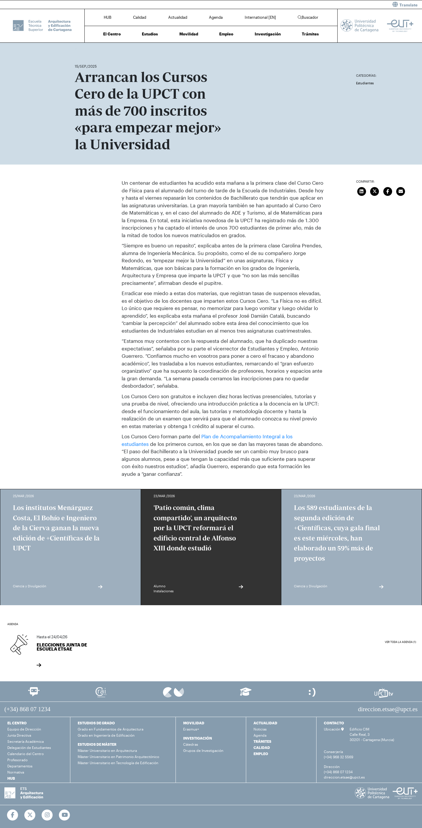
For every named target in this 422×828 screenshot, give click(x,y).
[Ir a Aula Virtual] (245, 694)
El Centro (112, 34)
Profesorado (17, 760)
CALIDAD (261, 747)
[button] (318, 4)
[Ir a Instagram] (47, 815)
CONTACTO (334, 723)
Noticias (260, 729)
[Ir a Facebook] (12, 815)
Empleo (226, 34)
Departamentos (20, 766)
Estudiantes (365, 83)
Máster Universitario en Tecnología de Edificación (118, 763)
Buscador (308, 17)
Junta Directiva (19, 735)
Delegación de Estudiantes (29, 747)
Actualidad (177, 17)
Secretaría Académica (25, 741)
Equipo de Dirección (24, 729)
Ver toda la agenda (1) (400, 642)
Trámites (310, 34)
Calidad (139, 17)
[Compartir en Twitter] (374, 191)
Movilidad (188, 34)
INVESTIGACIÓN (197, 738)
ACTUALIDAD (265, 723)
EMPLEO (260, 754)
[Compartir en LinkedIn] (361, 191)
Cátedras (190, 744)
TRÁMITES (262, 741)
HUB (107, 17)
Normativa (15, 772)
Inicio (79, 49)
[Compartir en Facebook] (387, 191)
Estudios (150, 34)
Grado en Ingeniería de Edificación (106, 735)
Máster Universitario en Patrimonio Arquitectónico (118, 757)
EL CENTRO (17, 723)
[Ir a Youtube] (64, 815)
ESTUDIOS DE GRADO (96, 723)
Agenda (216, 17)
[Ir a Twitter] (30, 815)
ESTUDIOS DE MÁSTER (97, 744)
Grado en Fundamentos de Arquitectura (110, 729)
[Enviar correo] (400, 191)
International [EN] (260, 17)
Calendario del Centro (25, 754)
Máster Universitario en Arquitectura (107, 750)
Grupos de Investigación (203, 750)
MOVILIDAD (193, 723)
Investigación (268, 34)
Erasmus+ (191, 729)
